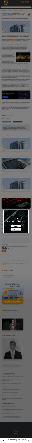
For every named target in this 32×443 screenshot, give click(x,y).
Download (16, 226)
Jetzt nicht (16, 229)
